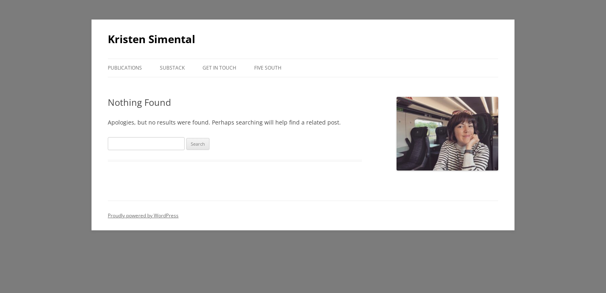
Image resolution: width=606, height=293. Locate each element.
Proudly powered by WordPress (143, 215)
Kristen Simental (151, 39)
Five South (267, 67)
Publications (125, 67)
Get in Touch (219, 67)
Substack (172, 67)
